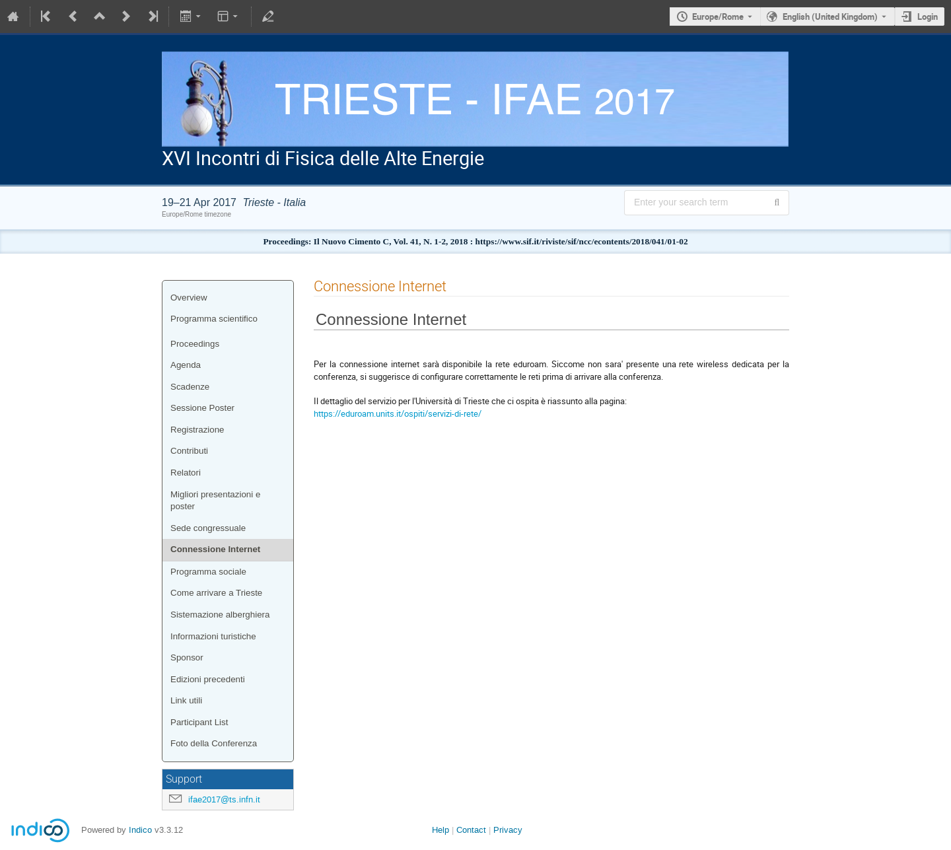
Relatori (185, 473)
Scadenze (189, 387)
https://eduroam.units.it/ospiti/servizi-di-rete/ (397, 413)
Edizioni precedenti (207, 679)
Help (440, 829)
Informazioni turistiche (213, 636)
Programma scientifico (214, 319)
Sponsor (186, 657)
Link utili (186, 700)
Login (927, 16)
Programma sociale (208, 572)
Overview (188, 297)
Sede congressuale (208, 528)
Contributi (189, 451)
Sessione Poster (202, 408)
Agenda (185, 365)
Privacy (507, 829)
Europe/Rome (718, 16)
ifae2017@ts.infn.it (224, 799)
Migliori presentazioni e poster (215, 500)
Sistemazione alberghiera (219, 615)
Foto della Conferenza (213, 743)
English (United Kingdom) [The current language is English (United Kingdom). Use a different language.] (830, 16)
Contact (471, 829)
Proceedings (194, 344)
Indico (140, 829)
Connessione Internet (215, 549)
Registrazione (197, 430)
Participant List (199, 722)
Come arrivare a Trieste (216, 593)
